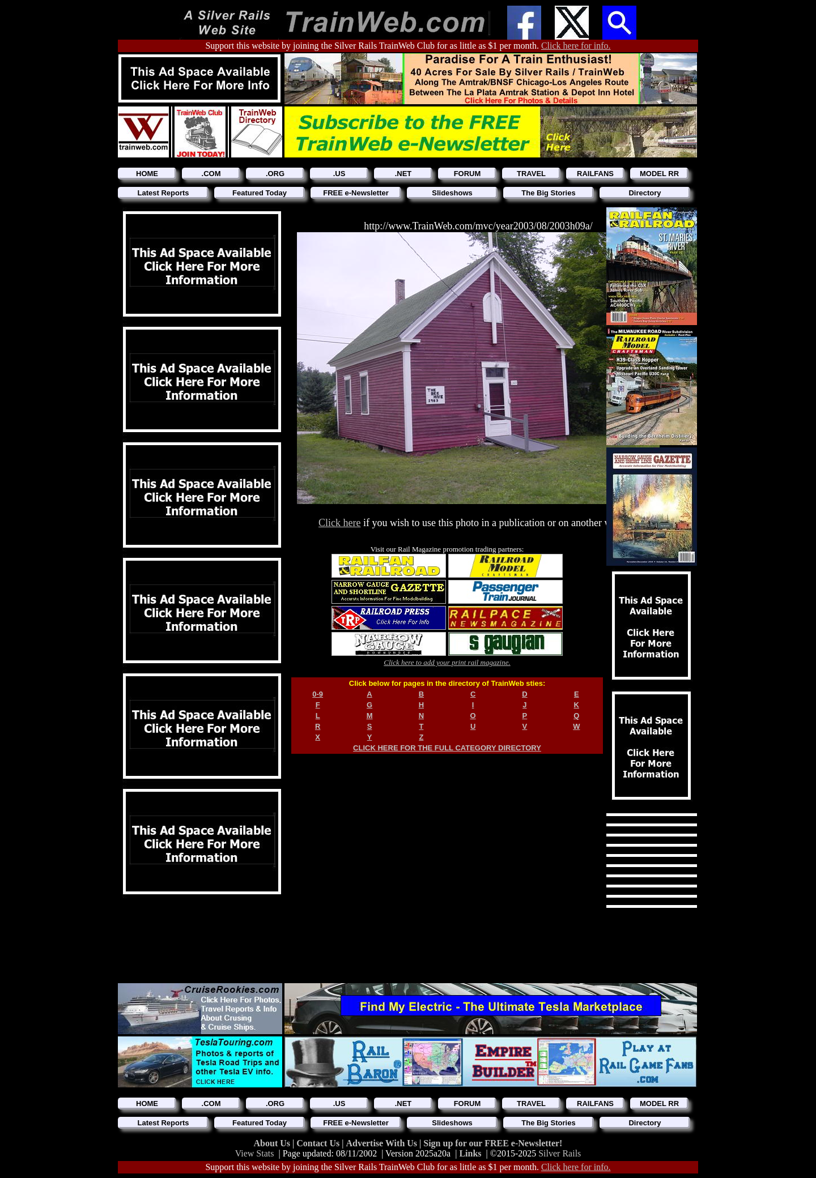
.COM (211, 173)
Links (470, 1153)
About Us (273, 1143)
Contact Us (319, 1143)
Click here (339, 522)
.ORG (275, 173)
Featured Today (259, 193)
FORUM (467, 173)
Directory (644, 193)
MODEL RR (659, 173)
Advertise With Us (382, 1143)
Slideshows (452, 193)
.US (339, 173)
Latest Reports (163, 193)
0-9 (317, 694)
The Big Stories (548, 193)
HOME (147, 173)
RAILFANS (595, 173)
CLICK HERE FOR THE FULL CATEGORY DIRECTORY (447, 748)
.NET (403, 173)
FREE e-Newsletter (356, 193)
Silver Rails (559, 1153)
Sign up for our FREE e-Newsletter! (492, 1143)
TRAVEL (531, 173)
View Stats (254, 1153)
